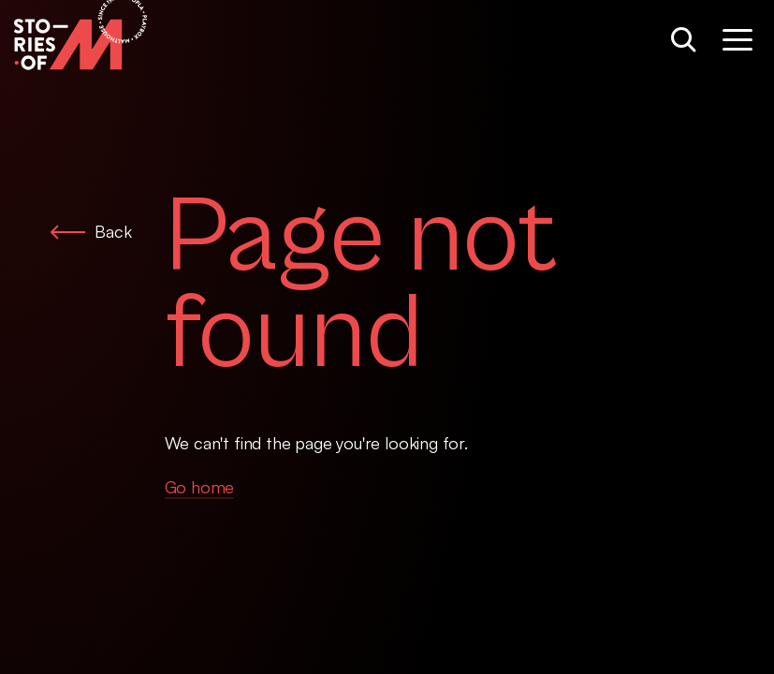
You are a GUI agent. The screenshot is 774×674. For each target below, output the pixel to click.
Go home (200, 486)
